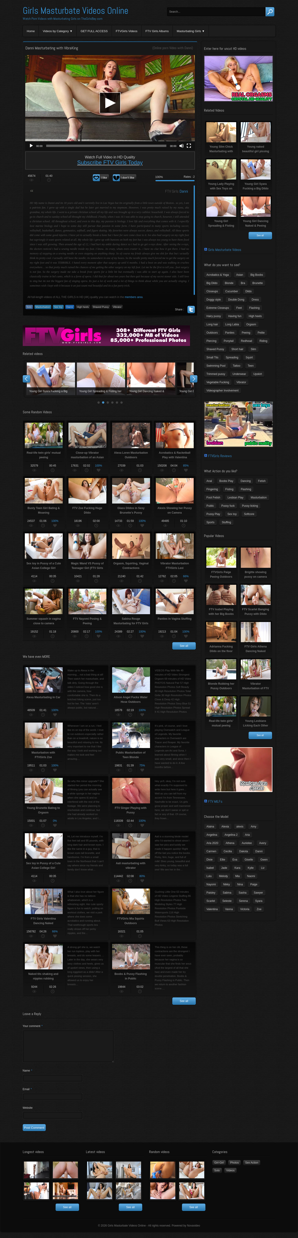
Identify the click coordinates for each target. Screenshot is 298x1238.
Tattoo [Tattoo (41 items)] (236, 365)
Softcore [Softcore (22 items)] (249, 514)
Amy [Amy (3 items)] (253, 826)
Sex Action (251, 1168)
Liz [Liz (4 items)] (262, 867)
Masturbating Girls (189, 31)
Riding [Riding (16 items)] (263, 341)
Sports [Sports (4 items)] (211, 522)
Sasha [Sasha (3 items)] (243, 892)
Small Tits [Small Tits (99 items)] (213, 357)
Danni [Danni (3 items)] (258, 851)
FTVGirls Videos (126, 31)
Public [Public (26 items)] (210, 505)
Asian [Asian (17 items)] (239, 274)
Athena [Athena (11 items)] (230, 843)
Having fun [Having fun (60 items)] (234, 316)
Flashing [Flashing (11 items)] (254, 308)
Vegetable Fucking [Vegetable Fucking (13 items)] (218, 382)
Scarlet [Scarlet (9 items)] (211, 901)
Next (193, 379)
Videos (230, 1176)
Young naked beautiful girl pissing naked (100, 379)
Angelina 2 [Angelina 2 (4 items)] (231, 834)
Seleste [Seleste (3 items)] (227, 901)
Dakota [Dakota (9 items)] (243, 851)
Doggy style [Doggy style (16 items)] (214, 299)
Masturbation (43, 307)
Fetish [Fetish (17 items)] (262, 481)
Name (27, 1076)
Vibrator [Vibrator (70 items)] (241, 382)
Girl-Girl (219, 1168)
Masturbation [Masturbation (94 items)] (259, 497)
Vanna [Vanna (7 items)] (229, 909)
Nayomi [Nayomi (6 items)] (211, 884)
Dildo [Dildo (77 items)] (248, 291)
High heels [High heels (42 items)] (255, 316)
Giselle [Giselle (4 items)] (249, 859)
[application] (110, 102)
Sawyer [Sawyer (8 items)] (258, 892)
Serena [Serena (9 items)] (243, 901)
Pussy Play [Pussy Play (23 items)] (213, 514)
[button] (110, 102)
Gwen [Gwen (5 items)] (263, 859)
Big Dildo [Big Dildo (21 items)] (212, 283)
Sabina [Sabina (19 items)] (227, 892)
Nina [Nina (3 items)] (240, 884)
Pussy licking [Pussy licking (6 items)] (250, 505)
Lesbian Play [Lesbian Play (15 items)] (236, 497)
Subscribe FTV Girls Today (110, 162)
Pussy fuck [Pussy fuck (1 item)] (228, 505)
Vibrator (117, 307)
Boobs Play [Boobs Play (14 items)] (226, 481)
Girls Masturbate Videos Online (75, 11)
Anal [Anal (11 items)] (209, 481)
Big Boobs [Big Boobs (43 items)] (256, 274)
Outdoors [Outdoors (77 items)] (212, 332)
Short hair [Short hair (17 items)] (237, 349)
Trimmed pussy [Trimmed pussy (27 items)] (216, 374)
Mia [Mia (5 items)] (237, 876)
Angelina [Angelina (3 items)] (212, 834)
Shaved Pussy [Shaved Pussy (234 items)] (215, 349)
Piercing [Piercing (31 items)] (211, 341)
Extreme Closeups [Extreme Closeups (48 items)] (218, 308)
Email (27, 1094)
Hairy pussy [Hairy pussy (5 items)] (214, 316)
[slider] (106, 146)
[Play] (31, 145)
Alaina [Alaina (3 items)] (210, 826)
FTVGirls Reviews (220, 455)
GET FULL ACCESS (94, 31)
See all (184, 645)
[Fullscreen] (189, 145)
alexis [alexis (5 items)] (240, 826)
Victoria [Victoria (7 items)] (244, 909)
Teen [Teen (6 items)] (251, 365)
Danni (188, 47)
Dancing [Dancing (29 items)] (246, 481)
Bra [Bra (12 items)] (243, 283)
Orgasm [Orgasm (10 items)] (251, 324)
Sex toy (58, 307)
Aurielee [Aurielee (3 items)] (247, 843)
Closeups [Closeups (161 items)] (212, 291)
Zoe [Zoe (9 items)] (259, 909)
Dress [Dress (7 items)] (255, 299)
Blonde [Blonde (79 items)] (229, 283)
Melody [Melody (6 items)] (223, 876)
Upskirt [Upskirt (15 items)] (257, 374)
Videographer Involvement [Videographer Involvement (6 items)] (223, 390)
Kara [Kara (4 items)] (237, 867)
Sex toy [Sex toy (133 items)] (232, 514)
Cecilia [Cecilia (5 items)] (228, 851)
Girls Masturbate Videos (224, 249)
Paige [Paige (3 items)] (253, 884)
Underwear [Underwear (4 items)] (239, 374)
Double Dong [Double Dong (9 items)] (236, 299)
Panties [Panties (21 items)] (229, 332)
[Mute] (181, 145)
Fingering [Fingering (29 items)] (212, 489)
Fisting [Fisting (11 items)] (229, 489)
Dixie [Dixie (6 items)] (210, 859)
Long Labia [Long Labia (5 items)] (232, 324)
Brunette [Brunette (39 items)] (258, 283)
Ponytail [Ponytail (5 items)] (229, 341)
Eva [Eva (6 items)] (235, 859)
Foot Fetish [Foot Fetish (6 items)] (213, 497)
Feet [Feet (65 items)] (239, 308)
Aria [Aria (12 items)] (247, 834)
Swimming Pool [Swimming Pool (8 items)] (216, 365)
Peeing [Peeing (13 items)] (246, 332)
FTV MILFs (215, 801)
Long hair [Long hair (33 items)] (212, 324)
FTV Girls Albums (157, 31)
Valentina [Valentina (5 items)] (212, 909)
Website (28, 1113)
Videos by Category (56, 31)
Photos (234, 1168)
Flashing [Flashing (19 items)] (246, 489)
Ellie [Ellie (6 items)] (222, 859)
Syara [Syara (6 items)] (258, 901)
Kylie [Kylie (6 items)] (251, 867)
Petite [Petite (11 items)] (261, 332)
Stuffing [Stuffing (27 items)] (226, 522)
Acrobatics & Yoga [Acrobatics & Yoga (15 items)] (218, 274)
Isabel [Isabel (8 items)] (210, 867)
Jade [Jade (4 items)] (224, 867)
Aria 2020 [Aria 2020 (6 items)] (212, 843)
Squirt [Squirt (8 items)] (249, 357)
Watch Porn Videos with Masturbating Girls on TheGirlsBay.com (62, 19)
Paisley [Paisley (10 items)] (211, 892)
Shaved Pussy (101, 307)
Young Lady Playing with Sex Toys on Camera (150, 379)
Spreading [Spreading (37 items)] (232, 357)
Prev (26, 379)
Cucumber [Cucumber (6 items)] (231, 291)
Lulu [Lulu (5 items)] (209, 876)
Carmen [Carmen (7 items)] (211, 851)
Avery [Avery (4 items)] (262, 843)
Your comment (33, 1026)
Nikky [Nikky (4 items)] (226, 884)
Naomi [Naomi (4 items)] (251, 876)
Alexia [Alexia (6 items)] (225, 826)
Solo (29, 307)
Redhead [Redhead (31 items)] (246, 341)
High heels (83, 307)
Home (31, 31)
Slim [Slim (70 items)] (253, 349)
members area (133, 297)
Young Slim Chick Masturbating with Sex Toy (50, 379)
